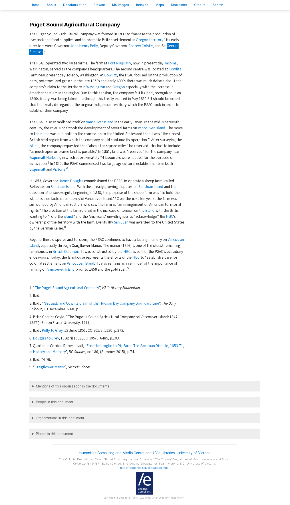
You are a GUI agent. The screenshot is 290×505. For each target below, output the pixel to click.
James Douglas (71, 181)
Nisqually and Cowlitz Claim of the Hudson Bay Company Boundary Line (101, 303)
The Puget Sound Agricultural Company (67, 288)
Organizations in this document (60, 418)
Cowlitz (175, 69)
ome (35, 5)
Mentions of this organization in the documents (72, 386)
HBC (169, 216)
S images (120, 5)
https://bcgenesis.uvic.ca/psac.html (144, 467)
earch (218, 5)
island (45, 134)
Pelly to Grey (52, 330)
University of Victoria (193, 453)
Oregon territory (149, 40)
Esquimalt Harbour (44, 157)
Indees (142, 5)
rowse (99, 5)
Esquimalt (37, 169)
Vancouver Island (99, 122)
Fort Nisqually (119, 63)
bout (51, 5)
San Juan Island (62, 187)
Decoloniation (74, 5)
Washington (95, 87)
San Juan (121, 222)
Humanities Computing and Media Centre (111, 453)
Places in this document (54, 434)
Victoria (59, 169)
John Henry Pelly (84, 46)
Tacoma (170, 63)
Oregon (119, 87)
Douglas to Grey (45, 338)
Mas (159, 5)
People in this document (54, 402)
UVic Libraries (164, 453)
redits (199, 5)
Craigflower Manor (50, 367)
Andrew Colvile (141, 46)
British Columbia (65, 251)
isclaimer (179, 5)
